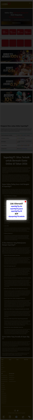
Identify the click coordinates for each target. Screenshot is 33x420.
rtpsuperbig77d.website (17, 216)
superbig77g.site (16, 206)
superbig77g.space (16, 209)
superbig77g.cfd (16, 211)
